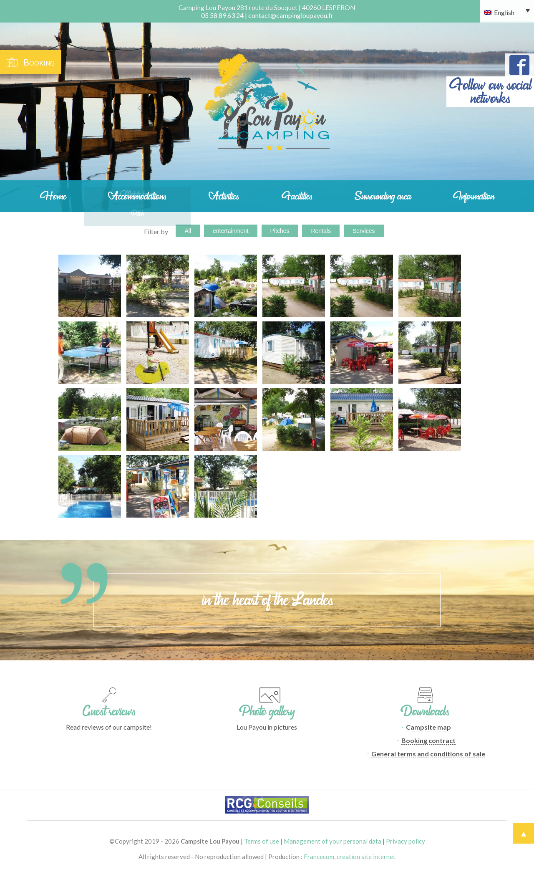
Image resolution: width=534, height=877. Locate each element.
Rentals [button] (320, 230)
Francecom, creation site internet (349, 856)
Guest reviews (109, 711)
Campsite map (428, 727)
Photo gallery (267, 711)
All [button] (187, 230)
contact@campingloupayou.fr (290, 15)
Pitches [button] (280, 230)
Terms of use (261, 841)
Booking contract (428, 740)
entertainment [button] (231, 230)
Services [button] (364, 230)
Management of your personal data (332, 841)
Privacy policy (405, 841)
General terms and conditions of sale (428, 754)
